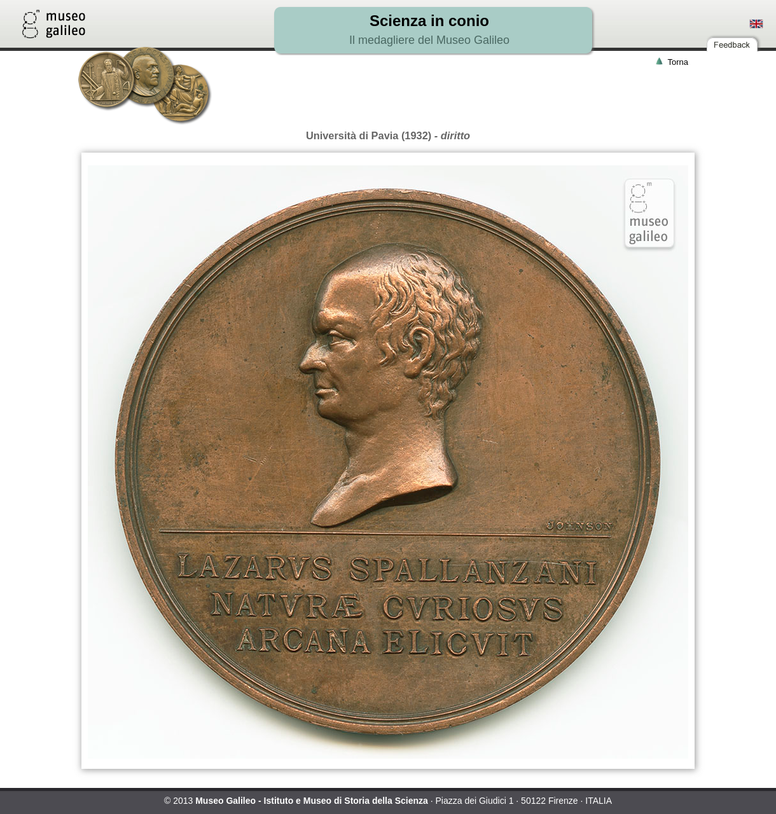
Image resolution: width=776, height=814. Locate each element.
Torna (677, 62)
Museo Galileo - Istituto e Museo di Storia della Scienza (311, 801)
